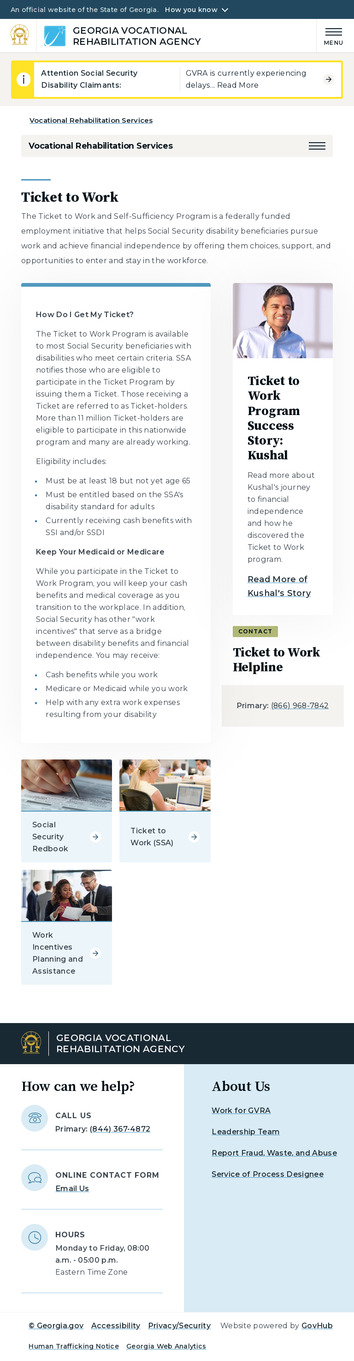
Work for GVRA (241, 1110)
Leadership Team (246, 1131)
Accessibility (116, 1325)
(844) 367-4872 (120, 1129)
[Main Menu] (330, 35)
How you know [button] (191, 9)
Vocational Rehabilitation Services (91, 120)
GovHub (317, 1325)
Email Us (72, 1188)
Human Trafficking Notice (74, 1346)
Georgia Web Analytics (166, 1346)
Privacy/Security (179, 1325)
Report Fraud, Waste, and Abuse (274, 1153)
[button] (317, 145)
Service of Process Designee (268, 1174)
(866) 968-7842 (300, 705)
